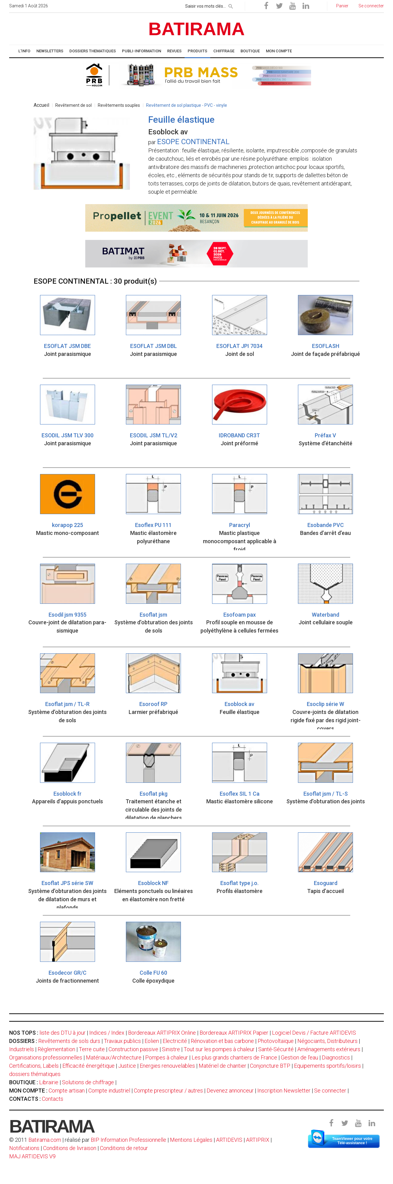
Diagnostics (336, 1057)
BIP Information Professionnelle (128, 1140)
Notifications (25, 1148)
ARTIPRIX (257, 1140)
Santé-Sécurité (276, 1049)
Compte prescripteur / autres (168, 1090)
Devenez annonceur (230, 1090)
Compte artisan (67, 1090)
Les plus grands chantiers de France (234, 1057)
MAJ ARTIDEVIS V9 (32, 1156)
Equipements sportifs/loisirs (327, 1066)
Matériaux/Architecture (113, 1057)
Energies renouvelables (167, 1066)
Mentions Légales (191, 1140)
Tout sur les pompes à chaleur (219, 1049)
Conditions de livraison (69, 1148)
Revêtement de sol (73, 105)
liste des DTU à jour (62, 1032)
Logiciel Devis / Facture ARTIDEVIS (314, 1032)
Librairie (48, 1082)
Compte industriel (109, 1090)
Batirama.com (44, 1140)
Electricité (175, 1041)
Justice (127, 1066)
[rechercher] (231, 5)
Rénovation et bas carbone (222, 1041)
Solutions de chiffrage (88, 1082)
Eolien (152, 1041)
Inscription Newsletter (283, 1090)
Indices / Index (106, 1032)
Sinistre (171, 1049)
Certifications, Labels (34, 1066)
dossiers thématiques (35, 1074)
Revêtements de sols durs (69, 1041)
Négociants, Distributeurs (327, 1041)
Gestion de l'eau (299, 1057)
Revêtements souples (119, 105)
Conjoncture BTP (270, 1066)
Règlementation (56, 1049)
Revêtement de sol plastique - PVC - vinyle (186, 105)
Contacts (52, 1099)
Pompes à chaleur (166, 1057)
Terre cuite (92, 1049)
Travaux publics (122, 1041)
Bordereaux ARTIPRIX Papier (234, 1032)
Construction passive (133, 1049)
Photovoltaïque (276, 1041)
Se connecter (330, 1090)
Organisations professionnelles (45, 1057)
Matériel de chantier (222, 1066)
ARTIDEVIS (229, 1140)
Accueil (41, 105)
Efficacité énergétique (88, 1066)
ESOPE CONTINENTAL (193, 141)
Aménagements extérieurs (328, 1049)
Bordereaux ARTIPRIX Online (162, 1032)
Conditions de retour (124, 1148)
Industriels (21, 1049)
